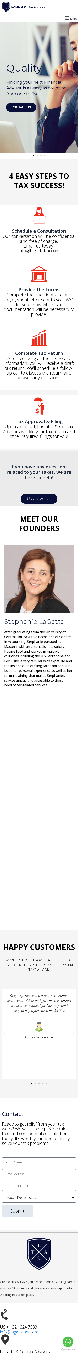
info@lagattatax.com (19, 1332)
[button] (39, 18)
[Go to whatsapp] (68, 1342)
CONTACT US (21, 107)
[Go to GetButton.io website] (68, 1349)
